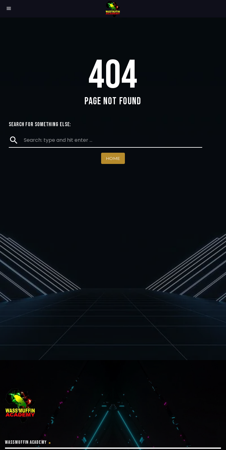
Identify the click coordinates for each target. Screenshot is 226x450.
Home (113, 158)
